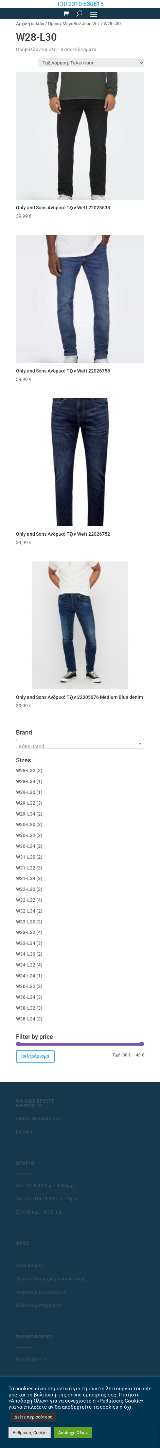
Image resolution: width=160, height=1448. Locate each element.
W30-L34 (25, 846)
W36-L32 (25, 986)
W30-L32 (25, 835)
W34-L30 (25, 954)
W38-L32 (25, 1008)
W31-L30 (25, 857)
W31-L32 (25, 868)
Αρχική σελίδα (30, 23)
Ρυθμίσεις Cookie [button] (30, 1432)
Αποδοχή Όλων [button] (73, 1432)
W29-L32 (25, 803)
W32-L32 (25, 900)
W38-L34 (25, 1019)
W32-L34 (25, 911)
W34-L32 (25, 965)
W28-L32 (25, 770)
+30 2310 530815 (80, 3)
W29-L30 (25, 792)
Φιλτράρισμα (35, 1056)
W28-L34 (25, 781)
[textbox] (80, 746)
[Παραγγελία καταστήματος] (91, 62)
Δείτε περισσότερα (33, 1417)
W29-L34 (25, 814)
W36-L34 (25, 997)
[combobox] (80, 743)
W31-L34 (25, 878)
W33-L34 (25, 943)
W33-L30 (25, 922)
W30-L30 (25, 824)
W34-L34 (25, 975)
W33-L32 (25, 932)
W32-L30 (25, 889)
